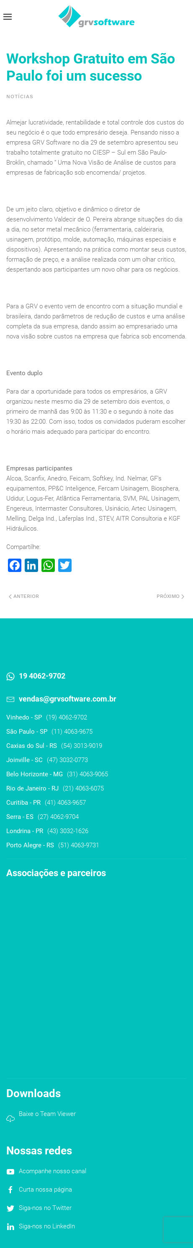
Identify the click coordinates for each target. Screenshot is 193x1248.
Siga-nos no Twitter (45, 1208)
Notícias (19, 96)
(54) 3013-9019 (81, 746)
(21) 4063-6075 (83, 788)
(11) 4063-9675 (72, 731)
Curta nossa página (45, 1189)
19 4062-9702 (42, 675)
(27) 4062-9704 (58, 817)
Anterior (24, 596)
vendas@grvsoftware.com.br (67, 698)
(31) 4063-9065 (87, 774)
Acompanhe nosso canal (52, 1171)
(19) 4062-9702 (66, 717)
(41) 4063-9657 (65, 802)
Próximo (170, 596)
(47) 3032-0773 (67, 760)
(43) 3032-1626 (67, 831)
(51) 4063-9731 (78, 845)
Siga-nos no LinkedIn (47, 1226)
